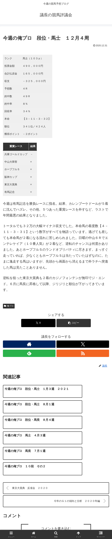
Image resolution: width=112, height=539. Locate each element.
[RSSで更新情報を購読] (82, 353)
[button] (73, 323)
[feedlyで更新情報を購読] (29, 353)
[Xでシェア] (38, 323)
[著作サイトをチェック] (29, 344)
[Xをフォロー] (82, 344)
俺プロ (9, 306)
